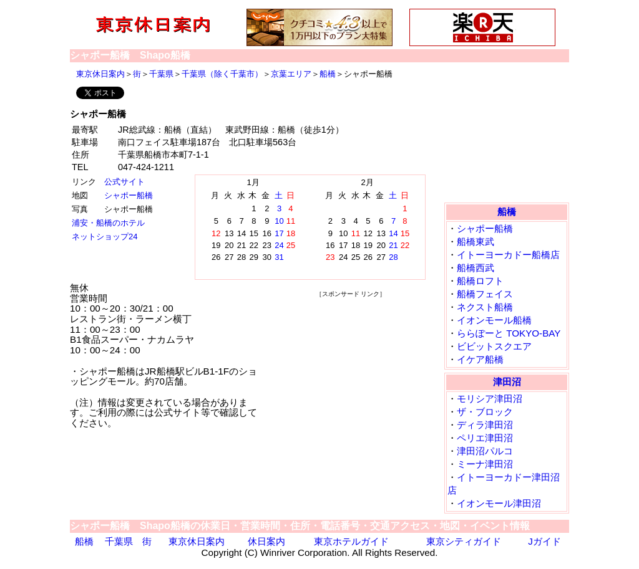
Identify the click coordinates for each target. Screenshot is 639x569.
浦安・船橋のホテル (108, 222)
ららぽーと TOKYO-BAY (508, 333)
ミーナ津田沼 (485, 464)
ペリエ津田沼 (485, 438)
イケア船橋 (480, 359)
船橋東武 (475, 241)
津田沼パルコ (485, 451)
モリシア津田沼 (489, 398)
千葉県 (161, 74)
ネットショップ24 (104, 236)
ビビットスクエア (494, 346)
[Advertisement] (350, 378)
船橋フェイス (485, 294)
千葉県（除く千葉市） (222, 74)
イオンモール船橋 (494, 320)
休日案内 (266, 541)
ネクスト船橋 (485, 307)
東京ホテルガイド (351, 541)
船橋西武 (475, 267)
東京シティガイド (463, 541)
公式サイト (124, 181)
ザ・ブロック (485, 411)
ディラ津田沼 (485, 424)
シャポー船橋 (128, 195)
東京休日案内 (100, 74)
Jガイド (544, 541)
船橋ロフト (480, 280)
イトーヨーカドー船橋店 (508, 254)
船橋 (328, 74)
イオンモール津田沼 (499, 503)
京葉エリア (291, 74)
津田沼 (507, 381)
